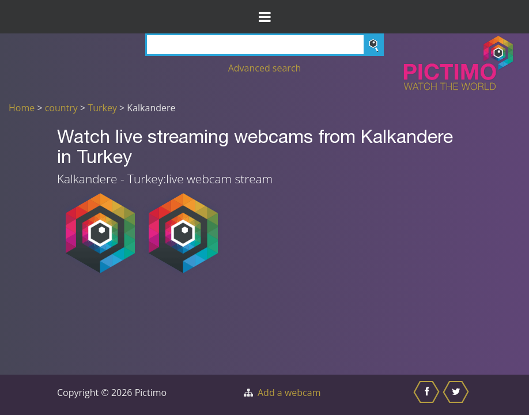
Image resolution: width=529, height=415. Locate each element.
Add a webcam (289, 392)
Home (22, 107)
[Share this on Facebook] (428, 394)
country (61, 107)
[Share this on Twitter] (457, 394)
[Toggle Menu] (264, 16)
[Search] (264, 44)
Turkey (102, 107)
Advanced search (264, 68)
